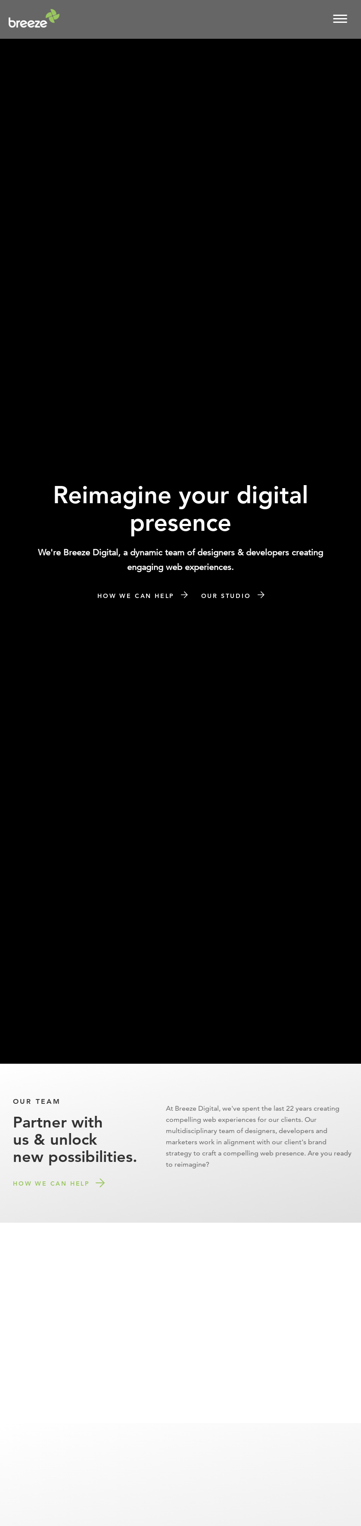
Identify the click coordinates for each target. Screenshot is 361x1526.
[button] (340, 18)
